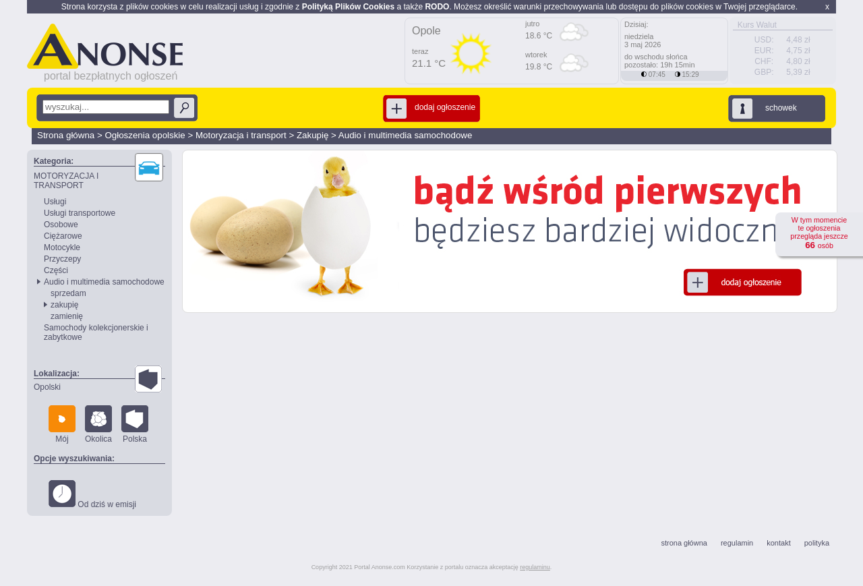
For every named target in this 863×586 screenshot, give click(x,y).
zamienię (67, 316)
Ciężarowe (63, 236)
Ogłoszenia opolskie (145, 135)
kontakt (778, 543)
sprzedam (68, 293)
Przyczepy (62, 259)
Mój (62, 424)
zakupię (64, 305)
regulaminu (535, 567)
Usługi (55, 201)
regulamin (737, 543)
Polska (134, 424)
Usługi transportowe (79, 213)
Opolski (47, 387)
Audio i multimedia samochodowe (405, 135)
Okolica (98, 424)
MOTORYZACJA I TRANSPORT (66, 180)
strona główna (684, 543)
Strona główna (65, 135)
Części (56, 270)
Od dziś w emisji (92, 494)
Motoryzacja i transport (241, 135)
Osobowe (61, 224)
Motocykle (62, 247)
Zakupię (312, 135)
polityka (816, 543)
